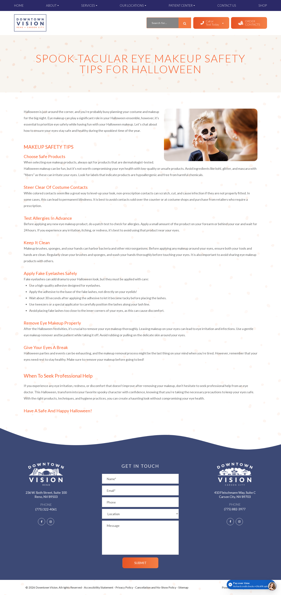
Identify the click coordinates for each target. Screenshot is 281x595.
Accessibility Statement (98, 587)
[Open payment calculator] (251, 584)
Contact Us (226, 5)
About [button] (52, 5)
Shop (263, 5)
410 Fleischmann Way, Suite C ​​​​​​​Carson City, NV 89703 (235, 495)
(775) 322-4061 (46, 509)
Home (19, 5)
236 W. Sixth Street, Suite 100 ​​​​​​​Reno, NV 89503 (46, 495)
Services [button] (89, 5)
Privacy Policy (124, 587)
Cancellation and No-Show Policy (155, 587)
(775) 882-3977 (235, 509)
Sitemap (183, 587)
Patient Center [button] (182, 5)
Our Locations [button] (133, 5)
